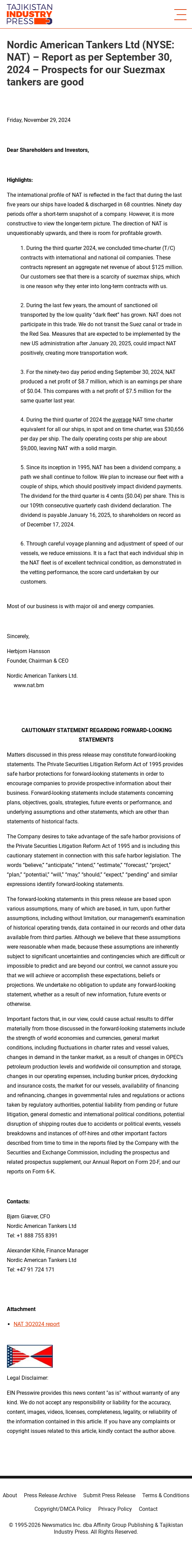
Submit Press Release (109, 1495)
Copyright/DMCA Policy (62, 1509)
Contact (148, 1509)
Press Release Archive (50, 1495)
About (10, 1495)
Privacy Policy (115, 1509)
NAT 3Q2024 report (37, 1324)
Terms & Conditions (165, 1495)
